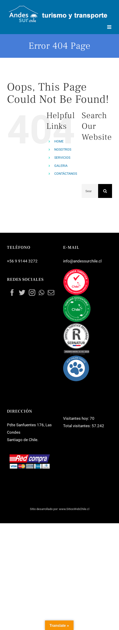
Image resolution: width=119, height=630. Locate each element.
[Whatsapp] (41, 292)
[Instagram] (32, 292)
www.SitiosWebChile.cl (74, 509)
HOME (59, 141)
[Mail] (51, 292)
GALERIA (61, 166)
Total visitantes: (77, 425)
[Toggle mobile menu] (109, 27)
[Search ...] (90, 191)
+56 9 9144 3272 (22, 261)
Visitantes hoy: (76, 418)
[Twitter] (22, 292)
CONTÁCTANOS (65, 173)
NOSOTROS (62, 149)
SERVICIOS (62, 157)
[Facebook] (12, 292)
